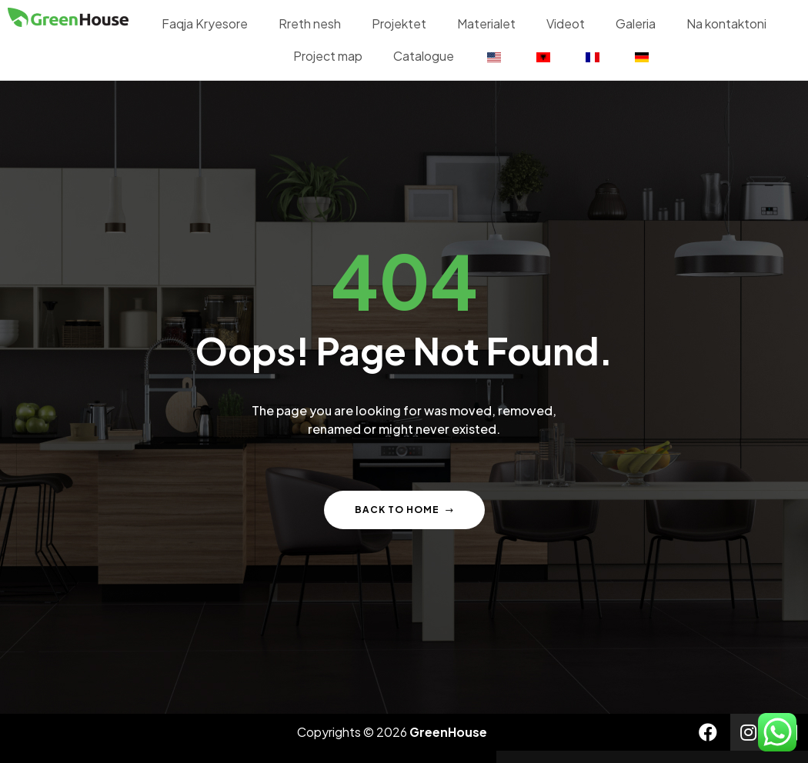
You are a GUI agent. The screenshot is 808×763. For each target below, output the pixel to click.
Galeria (636, 23)
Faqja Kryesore (205, 23)
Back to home (404, 509)
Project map (327, 56)
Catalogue (423, 56)
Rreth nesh (310, 23)
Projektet (399, 23)
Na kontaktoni (726, 23)
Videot (565, 23)
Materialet (486, 23)
